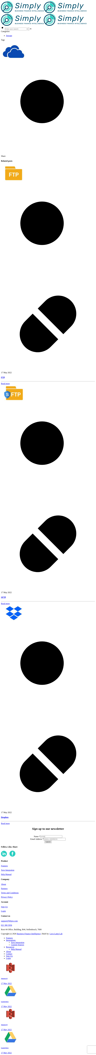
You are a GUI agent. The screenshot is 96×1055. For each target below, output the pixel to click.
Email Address (37, 839)
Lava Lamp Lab (56, 934)
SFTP (3, 597)
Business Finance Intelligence (29, 934)
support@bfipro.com (9, 921)
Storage (9, 36)
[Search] (28, 29)
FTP (3, 377)
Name (37, 836)
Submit (47, 842)
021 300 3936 (6, 925)
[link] (31, 29)
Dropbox (4, 817)
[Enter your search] (16, 29)
